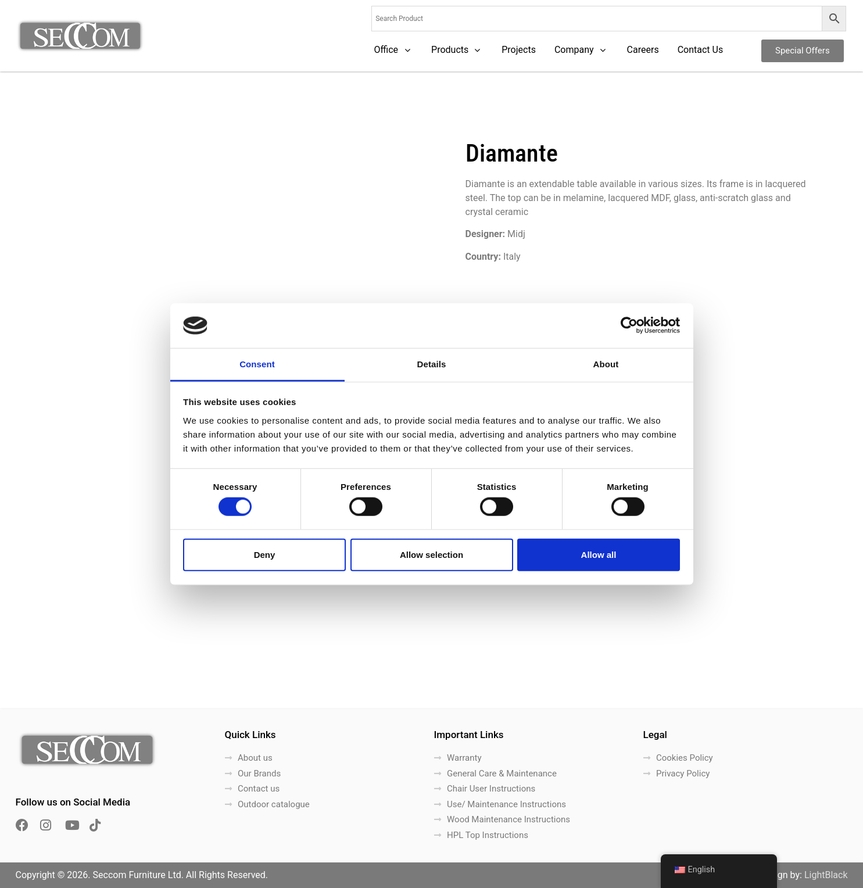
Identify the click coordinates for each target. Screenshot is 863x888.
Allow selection (431, 554)
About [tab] (606, 364)
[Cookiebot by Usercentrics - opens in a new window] (629, 325)
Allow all (599, 554)
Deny (264, 554)
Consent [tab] (257, 364)
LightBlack (826, 874)
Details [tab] (431, 364)
